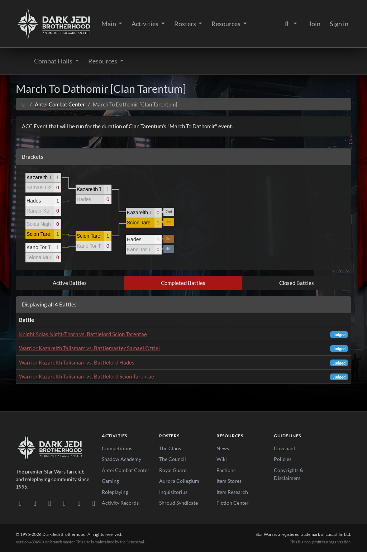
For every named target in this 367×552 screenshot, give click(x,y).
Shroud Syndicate (178, 503)
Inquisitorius (173, 492)
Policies (282, 459)
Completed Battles (183, 283)
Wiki (221, 459)
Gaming (110, 481)
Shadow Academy (121, 459)
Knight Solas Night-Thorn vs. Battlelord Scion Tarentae (83, 334)
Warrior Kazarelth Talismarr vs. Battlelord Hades (76, 362)
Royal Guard (173, 470)
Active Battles (70, 283)
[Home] (23, 104)
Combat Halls (53, 61)
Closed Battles (296, 283)
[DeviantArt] (34, 503)
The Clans (170, 448)
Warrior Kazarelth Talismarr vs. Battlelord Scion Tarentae (86, 376)
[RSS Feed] (93, 503)
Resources (226, 24)
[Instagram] (64, 503)
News (222, 448)
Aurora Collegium (179, 481)
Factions (225, 470)
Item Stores (229, 481)
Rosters (185, 24)
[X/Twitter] (79, 503)
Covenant (284, 448)
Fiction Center (232, 503)
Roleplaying (115, 492)
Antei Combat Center (60, 104)
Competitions (117, 448)
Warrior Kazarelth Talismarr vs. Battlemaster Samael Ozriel (89, 348)
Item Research (232, 492)
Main (109, 24)
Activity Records (120, 503)
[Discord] (20, 503)
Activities (145, 24)
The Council (172, 459)
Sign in (339, 24)
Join (314, 24)
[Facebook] (49, 503)
